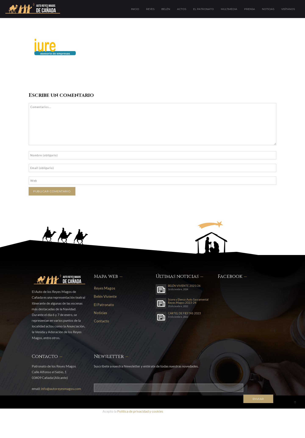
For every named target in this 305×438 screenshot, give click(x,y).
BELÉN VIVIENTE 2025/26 (184, 285)
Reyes (150, 9)
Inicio (135, 9)
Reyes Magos (104, 288)
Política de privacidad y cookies (140, 411)
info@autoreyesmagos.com (61, 389)
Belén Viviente (105, 296)
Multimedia (229, 9)
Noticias (268, 9)
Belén (165, 9)
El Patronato (203, 9)
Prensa (249, 9)
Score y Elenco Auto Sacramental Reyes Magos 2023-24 (188, 301)
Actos (181, 9)
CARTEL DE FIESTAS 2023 (184, 313)
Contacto (101, 321)
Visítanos (288, 9)
